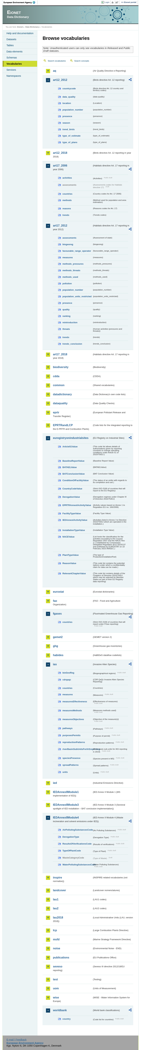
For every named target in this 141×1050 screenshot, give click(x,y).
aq (54, 70)
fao (55, 600)
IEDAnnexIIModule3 (66, 804)
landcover (59, 890)
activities (67, 178)
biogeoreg (67, 244)
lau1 (55, 899)
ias (55, 664)
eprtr (56, 412)
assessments (69, 238)
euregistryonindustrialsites (70, 437)
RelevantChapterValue (74, 573)
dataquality (60, 403)
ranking (66, 316)
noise (56, 948)
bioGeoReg (68, 672)
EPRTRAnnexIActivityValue (76, 505)
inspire (57, 877)
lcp (55, 930)
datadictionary (62, 394)
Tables (10, 45)
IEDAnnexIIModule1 (66, 792)
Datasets (11, 39)
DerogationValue (71, 497)
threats (66, 329)
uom (56, 988)
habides (58, 655)
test (55, 979)
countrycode (69, 88)
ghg (55, 646)
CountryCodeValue (72, 488)
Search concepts (81, 61)
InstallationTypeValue (73, 530)
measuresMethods (72, 710)
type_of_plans (69, 142)
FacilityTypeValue (71, 513)
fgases (57, 613)
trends (65, 215)
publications (61, 957)
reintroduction (69, 322)
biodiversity (60, 367)
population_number (72, 109)
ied (55, 782)
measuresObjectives (73, 719)
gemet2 (58, 637)
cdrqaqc (66, 679)
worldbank (60, 1010)
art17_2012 (60, 225)
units (65, 772)
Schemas (11, 57)
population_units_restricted (77, 296)
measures (67, 257)
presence (67, 116)
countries (67, 194)
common (58, 385)
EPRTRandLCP (63, 425)
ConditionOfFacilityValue (75, 480)
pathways (67, 728)
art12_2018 (60, 152)
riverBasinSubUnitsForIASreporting (77, 749)
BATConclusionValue (73, 474)
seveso (57, 966)
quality (65, 309)
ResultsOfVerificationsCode (77, 843)
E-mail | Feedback (17, 1039)
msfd (56, 939)
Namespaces (13, 75)
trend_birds (68, 129)
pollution (67, 283)
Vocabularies (14, 63)
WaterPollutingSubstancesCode (77, 864)
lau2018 (58, 917)
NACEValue (68, 536)
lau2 (55, 908)
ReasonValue (69, 563)
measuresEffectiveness (74, 701)
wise (56, 997)
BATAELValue (69, 467)
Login (107, 2)
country (66, 1019)
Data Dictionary (32, 27)
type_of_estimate (71, 135)
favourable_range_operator (76, 251)
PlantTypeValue (70, 555)
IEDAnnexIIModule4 (66, 817)
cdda (56, 376)
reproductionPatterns (73, 742)
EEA (20, 2)
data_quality (68, 97)
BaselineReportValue (73, 461)
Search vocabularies (57, 61)
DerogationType (70, 837)
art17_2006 (60, 165)
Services (11, 69)
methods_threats (71, 270)
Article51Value (70, 446)
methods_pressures (72, 264)
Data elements (14, 51)
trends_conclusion (72, 344)
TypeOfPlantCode (71, 850)
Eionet (20, 27)
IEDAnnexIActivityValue (74, 520)
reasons (66, 208)
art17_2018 (60, 354)
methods (67, 200)
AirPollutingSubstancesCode (77, 829)
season (66, 123)
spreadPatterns (70, 765)
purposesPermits (71, 735)
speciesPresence (71, 758)
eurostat (58, 591)
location (66, 103)
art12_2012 (60, 79)
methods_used (70, 277)
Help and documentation (19, 33)
